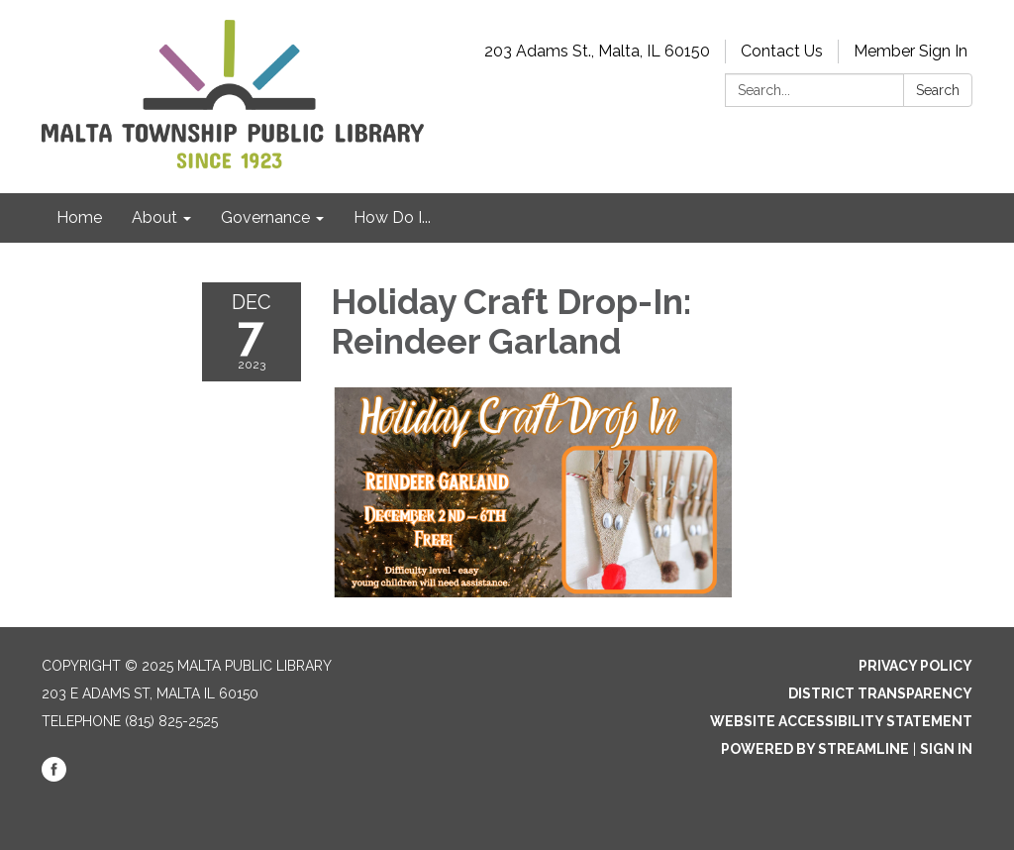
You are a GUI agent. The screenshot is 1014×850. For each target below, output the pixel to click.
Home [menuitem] (79, 217)
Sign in (946, 749)
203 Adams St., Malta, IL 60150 (597, 51)
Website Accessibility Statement (841, 721)
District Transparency (880, 693)
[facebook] (54, 777)
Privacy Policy (915, 666)
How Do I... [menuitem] (392, 217)
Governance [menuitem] (265, 217)
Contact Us (782, 51)
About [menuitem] (154, 217)
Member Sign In (910, 51)
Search (938, 90)
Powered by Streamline (815, 749)
